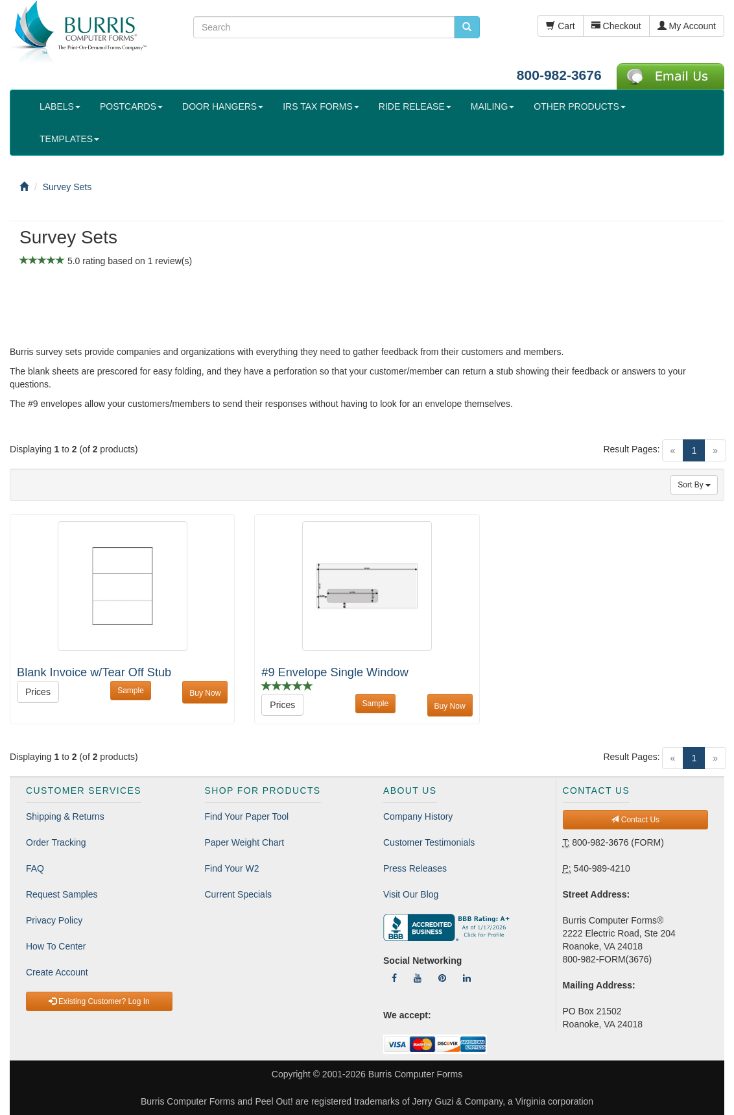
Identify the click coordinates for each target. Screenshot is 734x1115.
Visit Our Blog (410, 894)
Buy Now (204, 693)
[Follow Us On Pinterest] (442, 978)
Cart (560, 26)
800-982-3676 (559, 74)
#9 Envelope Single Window (334, 672)
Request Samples (62, 894)
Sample (130, 690)
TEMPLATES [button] (69, 139)
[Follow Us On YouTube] (417, 978)
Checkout (616, 26)
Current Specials (238, 894)
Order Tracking (56, 842)
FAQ (35, 868)
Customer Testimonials (429, 842)
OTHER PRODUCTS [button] (579, 106)
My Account (686, 26)
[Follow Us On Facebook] (394, 978)
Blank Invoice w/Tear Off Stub (94, 672)
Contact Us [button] (635, 819)
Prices (38, 692)
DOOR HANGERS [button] (222, 106)
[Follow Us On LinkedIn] (467, 978)
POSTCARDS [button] (131, 106)
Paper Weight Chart (245, 842)
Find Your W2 (232, 868)
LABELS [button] (60, 106)
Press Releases (415, 868)
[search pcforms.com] (467, 27)
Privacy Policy (54, 920)
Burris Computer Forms (415, 1074)
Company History (418, 816)
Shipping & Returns (65, 816)
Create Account (57, 972)
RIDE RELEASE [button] (415, 106)
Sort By (694, 484)
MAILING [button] (493, 106)
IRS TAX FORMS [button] (321, 106)
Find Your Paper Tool (247, 816)
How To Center (56, 946)
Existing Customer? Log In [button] (99, 1001)
